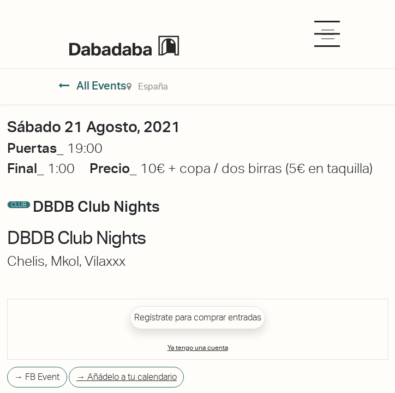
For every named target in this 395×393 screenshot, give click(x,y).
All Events (92, 85)
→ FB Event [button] (36, 377)
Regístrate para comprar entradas (197, 317)
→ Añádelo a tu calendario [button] (126, 377)
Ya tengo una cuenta (197, 348)
